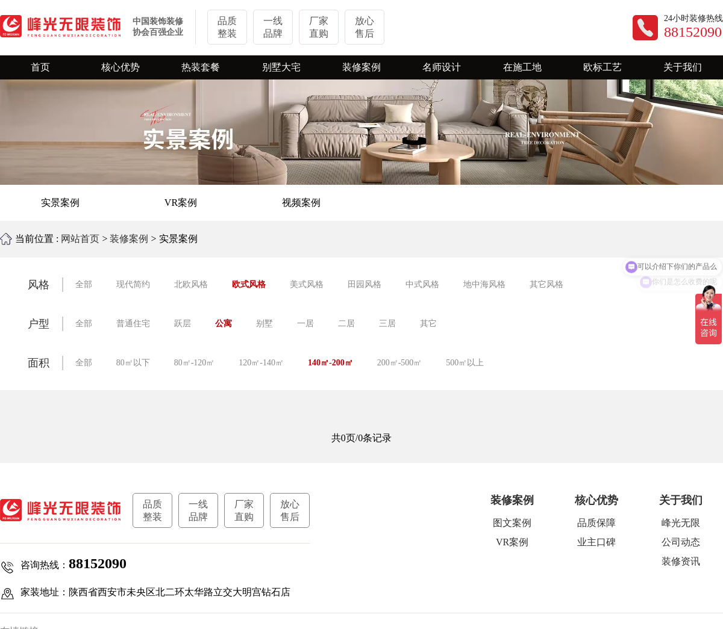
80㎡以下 (133, 362)
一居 (305, 323)
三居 (387, 323)
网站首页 (80, 239)
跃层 (182, 323)
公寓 (223, 323)
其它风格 (546, 284)
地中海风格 (484, 284)
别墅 (264, 323)
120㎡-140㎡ (261, 362)
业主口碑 (596, 542)
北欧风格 (191, 284)
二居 (346, 323)
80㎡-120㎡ (194, 362)
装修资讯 (681, 561)
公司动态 (681, 542)
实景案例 (60, 202)
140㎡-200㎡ (330, 362)
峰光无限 (681, 523)
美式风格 (307, 284)
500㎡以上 (465, 362)
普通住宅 (133, 323)
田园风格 (364, 284)
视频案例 (301, 202)
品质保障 (596, 523)
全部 (83, 284)
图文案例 (512, 523)
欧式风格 (249, 284)
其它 (428, 323)
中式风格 (422, 284)
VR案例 (180, 202)
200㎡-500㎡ (399, 362)
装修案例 (129, 239)
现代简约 (133, 284)
